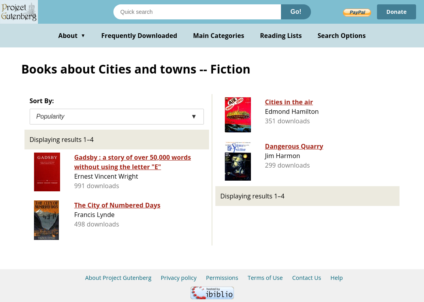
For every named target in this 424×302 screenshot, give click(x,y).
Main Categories (218, 35)
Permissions (222, 277)
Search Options (342, 35)
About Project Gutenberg (118, 277)
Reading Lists (281, 35)
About (72, 35)
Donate (396, 11)
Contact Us (306, 277)
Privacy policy (179, 277)
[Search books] (197, 11)
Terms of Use (265, 277)
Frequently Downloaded (139, 35)
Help (336, 277)
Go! (296, 11)
